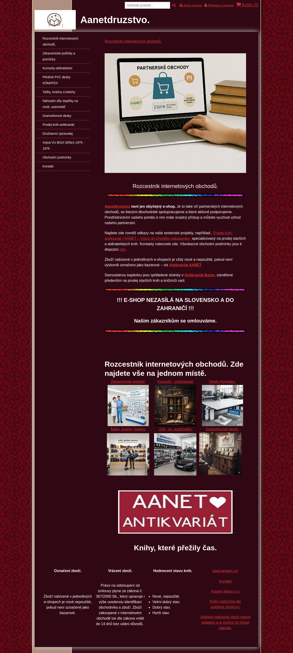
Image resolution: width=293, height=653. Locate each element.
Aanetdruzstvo (117, 206)
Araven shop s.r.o (225, 591)
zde (123, 249)
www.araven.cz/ (225, 571)
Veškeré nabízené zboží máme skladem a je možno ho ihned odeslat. (225, 622)
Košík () (247, 5)
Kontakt (225, 581)
